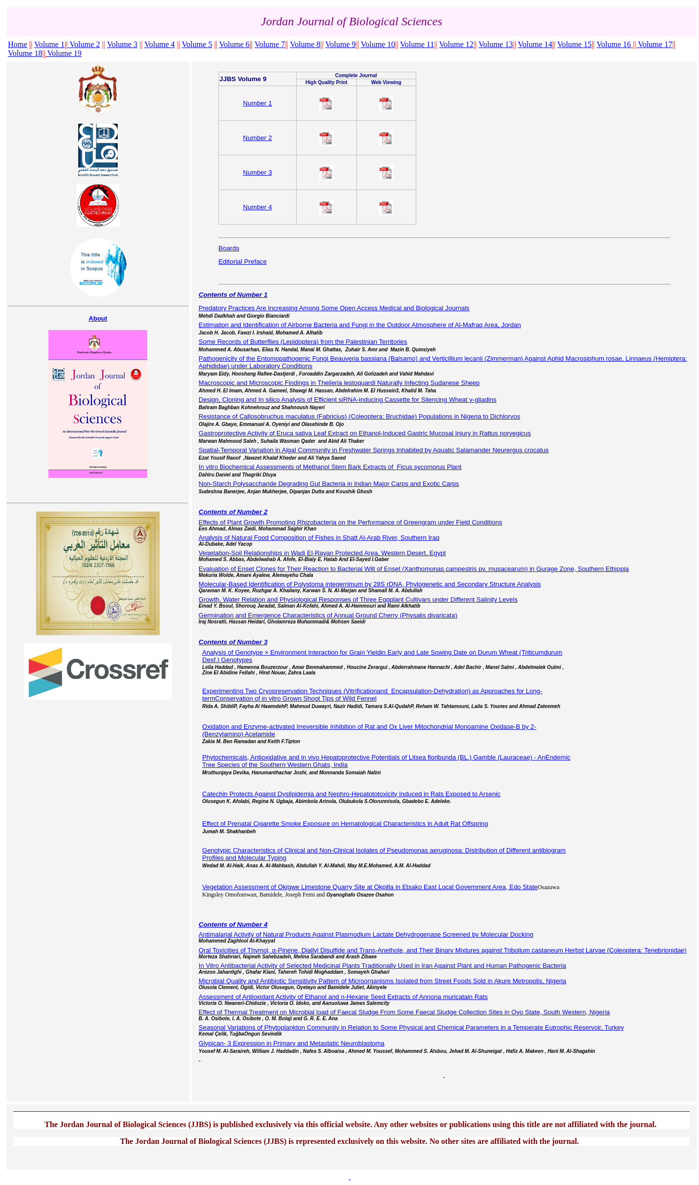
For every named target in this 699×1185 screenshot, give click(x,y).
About (97, 318)
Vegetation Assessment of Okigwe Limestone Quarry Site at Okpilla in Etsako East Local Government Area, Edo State (370, 887)
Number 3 (257, 172)
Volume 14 (535, 44)
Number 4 (257, 207)
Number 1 (257, 103)
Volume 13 (496, 44)
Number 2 (257, 138)
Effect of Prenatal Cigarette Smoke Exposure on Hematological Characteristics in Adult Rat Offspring (345, 823)
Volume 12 (456, 44)
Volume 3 (122, 44)
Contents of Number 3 (233, 642)
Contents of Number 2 (233, 512)
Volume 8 (305, 44)
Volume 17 (655, 44)
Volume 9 (340, 44)
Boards (228, 248)
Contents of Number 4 (233, 924)
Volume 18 (25, 53)
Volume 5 (197, 44)
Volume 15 (574, 44)
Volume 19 (64, 53)
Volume (159, 44)
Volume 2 (85, 44)
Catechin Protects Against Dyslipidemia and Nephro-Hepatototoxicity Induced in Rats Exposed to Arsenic (351, 794)
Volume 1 (49, 44)
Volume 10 (378, 44)
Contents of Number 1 (233, 294)
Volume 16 (614, 44)
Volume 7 (270, 44)
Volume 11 (417, 44)
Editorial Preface (242, 261)
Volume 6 (234, 44)
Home (17, 44)
